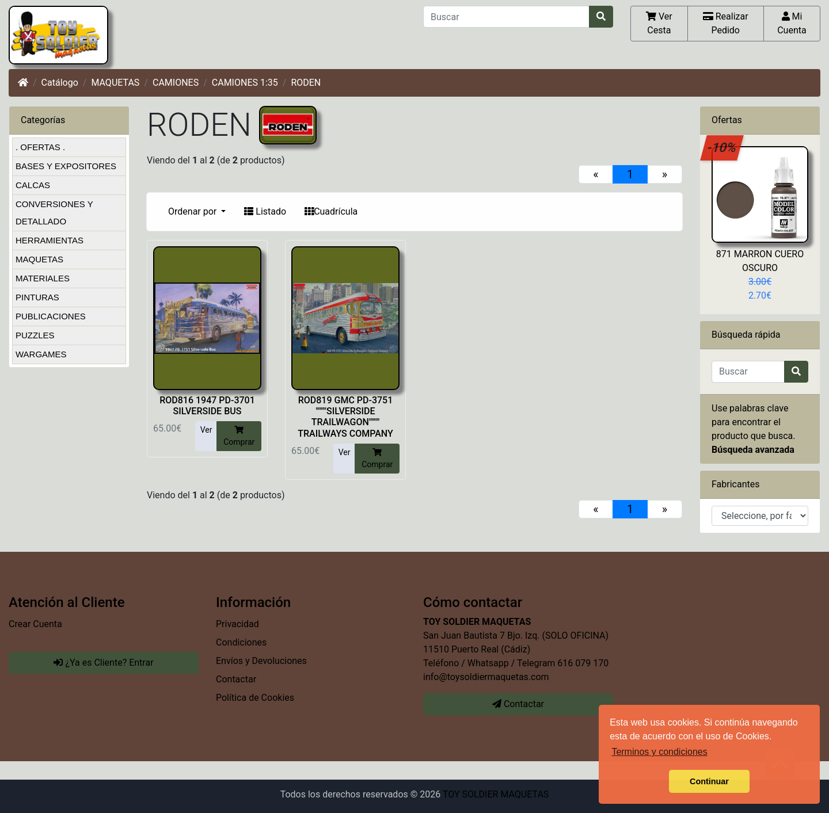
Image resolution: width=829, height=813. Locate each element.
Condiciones (241, 642)
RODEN (306, 82)
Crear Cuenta (35, 624)
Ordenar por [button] (193, 211)
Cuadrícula (331, 211)
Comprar (238, 435)
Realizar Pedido (725, 23)
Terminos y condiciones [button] (659, 752)
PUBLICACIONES (51, 316)
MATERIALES (43, 278)
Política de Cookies (255, 697)
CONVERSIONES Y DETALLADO (54, 212)
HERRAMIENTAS (49, 240)
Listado (265, 211)
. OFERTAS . (40, 147)
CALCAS (33, 185)
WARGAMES (41, 354)
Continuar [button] (709, 781)
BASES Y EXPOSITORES (66, 166)
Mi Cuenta (792, 23)
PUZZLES (35, 335)
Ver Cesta (659, 23)
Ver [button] (206, 429)
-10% (722, 147)
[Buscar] (506, 17)
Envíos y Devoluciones (261, 660)
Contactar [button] (518, 704)
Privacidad (237, 624)
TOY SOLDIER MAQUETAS (496, 794)
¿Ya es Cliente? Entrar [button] (103, 662)
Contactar (236, 679)
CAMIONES (176, 82)
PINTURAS (37, 297)
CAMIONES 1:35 (245, 82)
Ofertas (727, 119)
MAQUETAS (115, 82)
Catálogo (59, 82)
